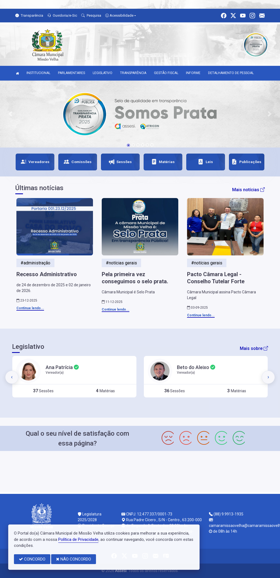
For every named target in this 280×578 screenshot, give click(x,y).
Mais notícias (248, 189)
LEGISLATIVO (102, 73)
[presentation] (11, 377)
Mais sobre (254, 348)
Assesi (121, 570)
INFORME (193, 73)
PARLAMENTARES (71, 73)
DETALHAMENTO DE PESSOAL (231, 73)
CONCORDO (32, 559)
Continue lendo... (30, 308)
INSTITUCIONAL (38, 73)
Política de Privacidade (78, 539)
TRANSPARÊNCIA (133, 73)
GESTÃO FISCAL (166, 73)
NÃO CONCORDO (73, 559)
